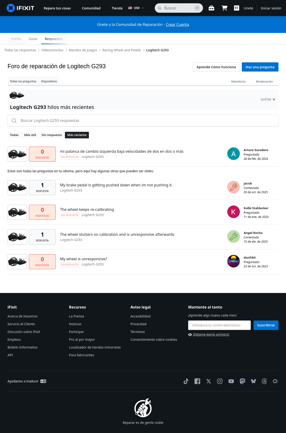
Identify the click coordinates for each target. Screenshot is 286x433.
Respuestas (266, 38)
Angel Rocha (253, 221)
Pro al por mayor (82, 328)
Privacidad (139, 312)
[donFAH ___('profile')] (233, 250)
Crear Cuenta (177, 24)
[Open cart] (224, 8)
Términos (138, 320)
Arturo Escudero (256, 138)
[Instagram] (219, 370)
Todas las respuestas (24, 38)
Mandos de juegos (86, 38)
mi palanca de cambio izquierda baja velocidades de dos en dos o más (121, 140)
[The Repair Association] (274, 370)
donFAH (250, 246)
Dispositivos (49, 70)
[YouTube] (230, 370)
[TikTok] (185, 370)
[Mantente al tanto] (219, 314)
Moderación (264, 70)
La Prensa (76, 305)
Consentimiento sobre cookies (154, 328)
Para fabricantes (81, 343)
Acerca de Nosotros (22, 305)
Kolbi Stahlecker (256, 197)
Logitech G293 (161, 38)
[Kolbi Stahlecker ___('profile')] (233, 200)
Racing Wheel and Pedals (125, 38)
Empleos (14, 328)
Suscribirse (266, 314)
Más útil (30, 123)
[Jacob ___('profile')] (233, 175)
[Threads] (263, 370)
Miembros (238, 70)
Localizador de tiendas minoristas (95, 336)
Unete (248, 8)
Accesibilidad (141, 305)
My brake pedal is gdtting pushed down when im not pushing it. (116, 173)
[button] (236, 8)
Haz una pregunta (260, 55)
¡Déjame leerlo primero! (208, 323)
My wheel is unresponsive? (83, 247)
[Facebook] (196, 370)
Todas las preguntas (23, 70)
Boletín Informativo (23, 336)
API (10, 343)
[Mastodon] (241, 370)
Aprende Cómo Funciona (216, 55)
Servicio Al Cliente (21, 312)
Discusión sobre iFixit (24, 320)
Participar (76, 320)
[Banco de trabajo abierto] (211, 8)
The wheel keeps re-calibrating (87, 198)
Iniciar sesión (271, 8)
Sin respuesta (52, 123)
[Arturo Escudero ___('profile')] (233, 142)
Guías (245, 38)
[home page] (20, 8)
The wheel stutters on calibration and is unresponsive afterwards (117, 223)
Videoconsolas (56, 38)
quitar (268, 88)
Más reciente (76, 123)
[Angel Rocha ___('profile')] (233, 225)
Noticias (75, 312)
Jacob (248, 172)
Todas (14, 123)
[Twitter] (207, 370)
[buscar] (179, 8)
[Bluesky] (252, 370)
